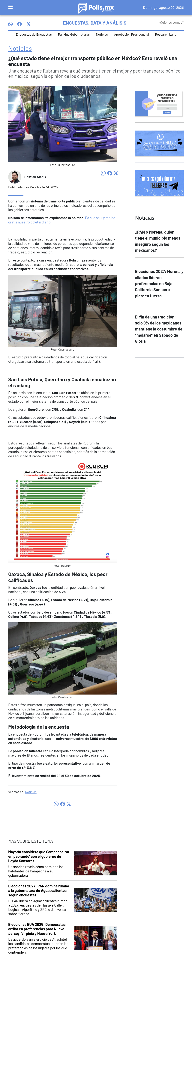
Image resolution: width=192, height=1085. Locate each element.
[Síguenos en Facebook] (19, 24)
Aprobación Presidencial (131, 34)
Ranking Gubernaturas (74, 34)
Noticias (102, 34)
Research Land (165, 34)
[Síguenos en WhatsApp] (10, 24)
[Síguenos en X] (28, 24)
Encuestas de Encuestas (34, 34)
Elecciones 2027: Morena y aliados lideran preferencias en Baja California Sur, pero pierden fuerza (159, 283)
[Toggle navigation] (10, 6)
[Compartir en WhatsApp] (103, 173)
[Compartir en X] (115, 173)
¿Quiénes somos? (171, 22)
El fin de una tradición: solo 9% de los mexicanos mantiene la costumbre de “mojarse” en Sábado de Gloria (158, 328)
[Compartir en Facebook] (109, 173)
